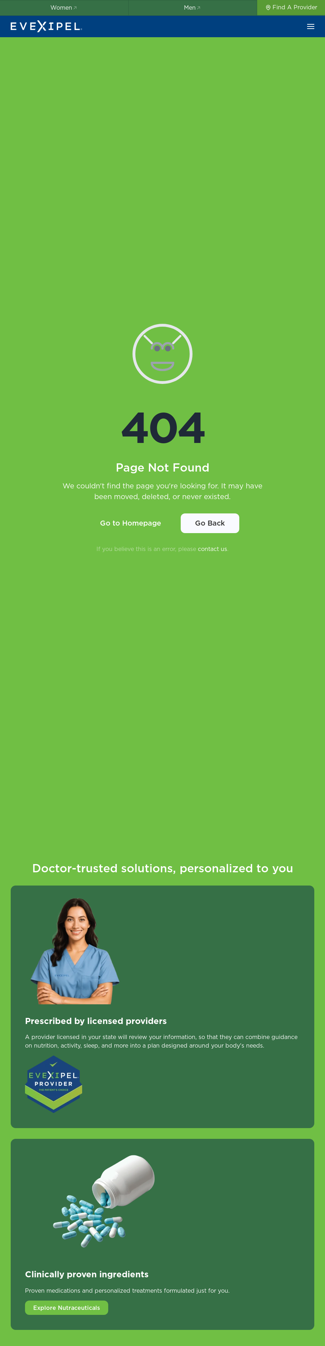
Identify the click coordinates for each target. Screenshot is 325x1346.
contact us (212, 549)
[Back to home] (46, 26)
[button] (310, 26)
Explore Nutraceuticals (66, 1308)
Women (64, 7)
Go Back (210, 523)
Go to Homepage (130, 523)
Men (192, 7)
